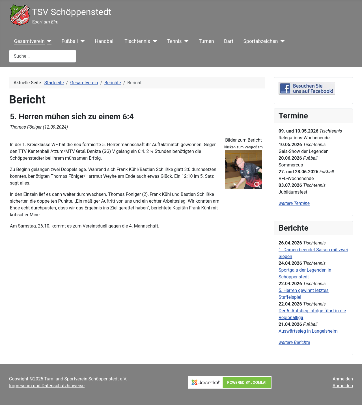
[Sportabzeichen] (281, 41)
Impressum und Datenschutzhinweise (47, 385)
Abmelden (343, 385)
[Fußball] (81, 41)
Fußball (70, 41)
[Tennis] (185, 41)
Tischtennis (137, 41)
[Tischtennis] (153, 41)
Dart (228, 41)
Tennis (174, 41)
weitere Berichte (294, 342)
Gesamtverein (29, 41)
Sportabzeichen (260, 41)
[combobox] (42, 56)
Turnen (206, 41)
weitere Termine (294, 203)
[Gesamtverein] (48, 41)
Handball (105, 41)
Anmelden (343, 379)
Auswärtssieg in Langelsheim (308, 331)
